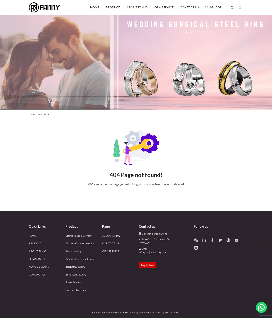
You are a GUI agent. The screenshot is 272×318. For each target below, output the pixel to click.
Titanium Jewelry (75, 266)
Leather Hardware (75, 290)
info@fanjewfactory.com (153, 252)
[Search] (232, 7)
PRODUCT (113, 7)
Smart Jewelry (73, 282)
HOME (94, 7)
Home (32, 114)
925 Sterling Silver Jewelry (80, 258)
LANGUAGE (213, 7)
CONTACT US (189, 7)
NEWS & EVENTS (39, 266)
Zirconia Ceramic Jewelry (79, 243)
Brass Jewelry (73, 251)
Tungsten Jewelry (75, 274)
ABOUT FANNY (137, 7)
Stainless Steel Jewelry (78, 235)
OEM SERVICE (164, 7)
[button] (261, 307)
